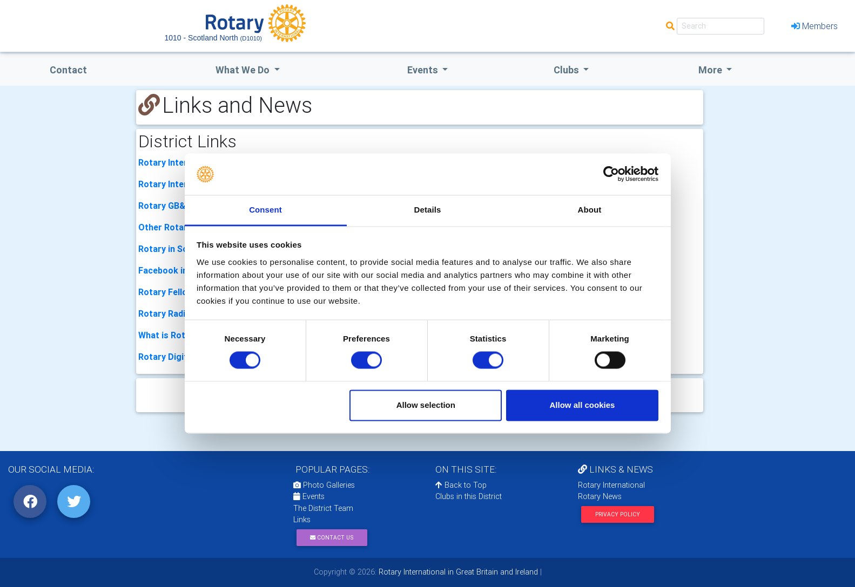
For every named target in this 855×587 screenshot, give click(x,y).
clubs (567, 70)
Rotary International (611, 485)
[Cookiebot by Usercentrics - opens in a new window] (611, 174)
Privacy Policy (617, 514)
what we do (244, 70)
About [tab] (590, 209)
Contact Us (331, 537)
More (711, 70)
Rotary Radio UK (171, 313)
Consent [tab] (265, 209)
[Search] (720, 26)
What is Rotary (168, 335)
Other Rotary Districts (184, 227)
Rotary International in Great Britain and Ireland (457, 572)
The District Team (323, 508)
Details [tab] (427, 209)
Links (302, 519)
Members (814, 26)
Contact (68, 70)
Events (309, 496)
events (423, 70)
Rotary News (600, 496)
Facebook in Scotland (182, 270)
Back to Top (461, 485)
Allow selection (425, 404)
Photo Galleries (324, 485)
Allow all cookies (582, 404)
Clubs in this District (468, 496)
